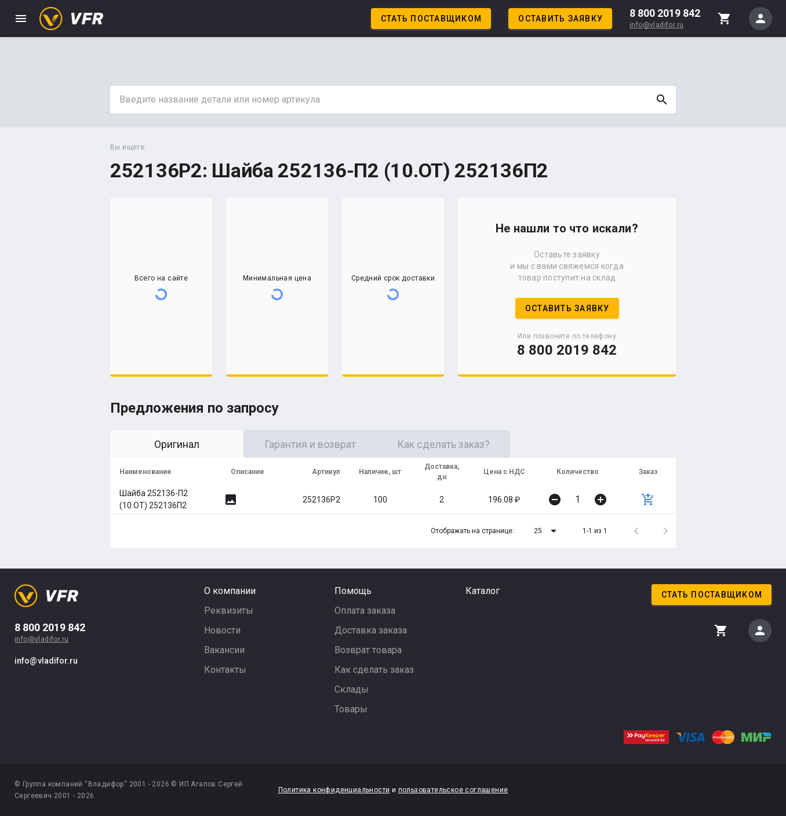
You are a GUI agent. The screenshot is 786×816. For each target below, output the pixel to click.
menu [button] (21, 19)
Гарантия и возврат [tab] (310, 444)
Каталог (482, 590)
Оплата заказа (364, 610)
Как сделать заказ (374, 669)
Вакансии (224, 649)
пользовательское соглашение (453, 790)
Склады (351, 689)
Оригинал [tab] (176, 444)
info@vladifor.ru (656, 25)
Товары (350, 709)
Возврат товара (368, 649)
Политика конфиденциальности (334, 790)
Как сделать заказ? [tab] (443, 444)
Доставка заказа (370, 630)
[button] (547, 531)
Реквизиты (228, 610)
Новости (222, 630)
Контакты (225, 669)
